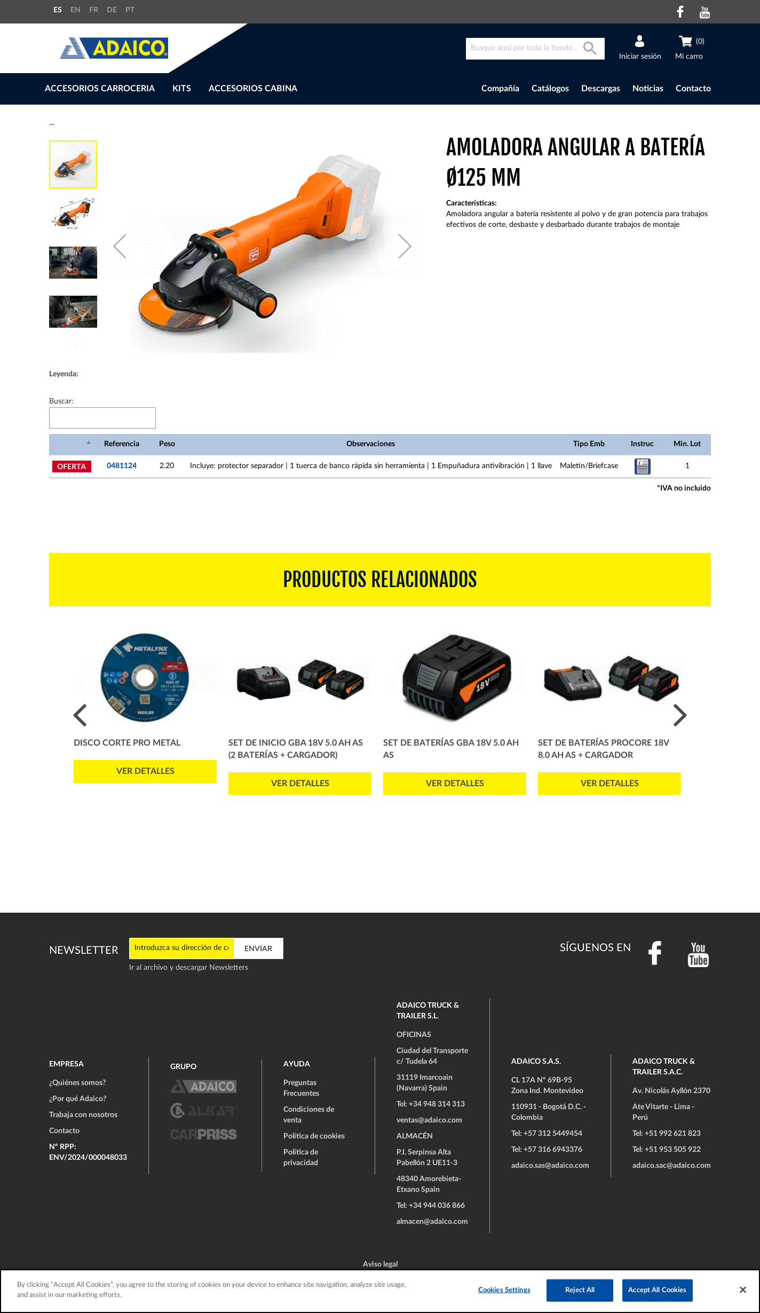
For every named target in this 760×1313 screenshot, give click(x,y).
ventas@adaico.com (429, 1120)
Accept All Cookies (657, 1290)
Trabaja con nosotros (83, 1115)
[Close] (743, 1289)
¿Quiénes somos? (77, 1083)
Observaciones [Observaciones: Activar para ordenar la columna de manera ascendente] (370, 444)
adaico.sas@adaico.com (550, 1165)
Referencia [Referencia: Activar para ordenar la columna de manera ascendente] (121, 444)
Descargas (600, 88)
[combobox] (535, 49)
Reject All (580, 1290)
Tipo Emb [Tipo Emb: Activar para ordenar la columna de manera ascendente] (589, 444)
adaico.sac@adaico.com (671, 1165)
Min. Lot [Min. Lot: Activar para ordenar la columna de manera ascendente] (687, 444)
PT (129, 10)
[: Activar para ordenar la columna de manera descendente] (71, 444)
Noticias (647, 88)
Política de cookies (314, 1136)
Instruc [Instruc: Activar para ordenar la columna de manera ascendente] (642, 444)
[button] (119, 246)
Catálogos (550, 88)
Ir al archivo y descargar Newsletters (188, 967)
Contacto (693, 88)
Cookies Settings (504, 1290)
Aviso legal (380, 1264)
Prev (80, 715)
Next (680, 715)
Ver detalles (145, 771)
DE (112, 10)
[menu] (229, 89)
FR (93, 10)
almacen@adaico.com (432, 1221)
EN (75, 10)
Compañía (500, 88)
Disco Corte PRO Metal (127, 743)
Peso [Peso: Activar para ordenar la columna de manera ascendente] (167, 444)
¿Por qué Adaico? (77, 1099)
